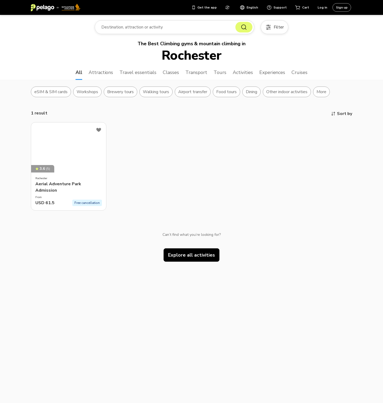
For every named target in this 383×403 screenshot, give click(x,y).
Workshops (87, 92)
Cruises (299, 72)
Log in (322, 7)
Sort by (341, 114)
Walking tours (156, 92)
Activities (243, 72)
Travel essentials (137, 72)
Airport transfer (192, 92)
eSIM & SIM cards (51, 92)
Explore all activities (191, 255)
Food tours (226, 92)
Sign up (342, 7)
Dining (251, 92)
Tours (220, 72)
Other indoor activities (286, 92)
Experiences (272, 72)
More (321, 92)
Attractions (101, 72)
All (79, 72)
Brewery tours (120, 92)
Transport (196, 72)
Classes (171, 72)
